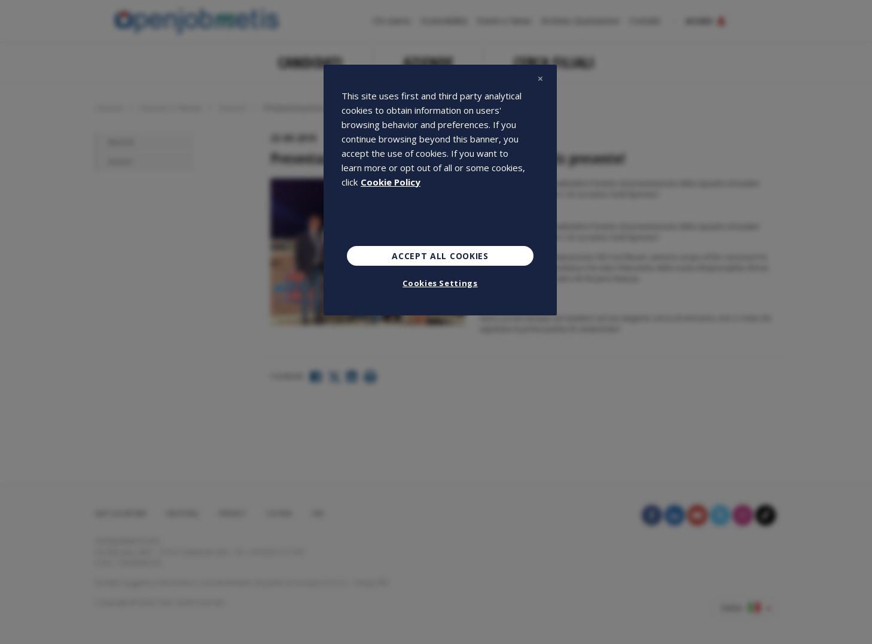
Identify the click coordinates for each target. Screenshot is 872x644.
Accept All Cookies (440, 256)
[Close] (540, 79)
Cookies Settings (440, 283)
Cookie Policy (390, 182)
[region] (440, 190)
